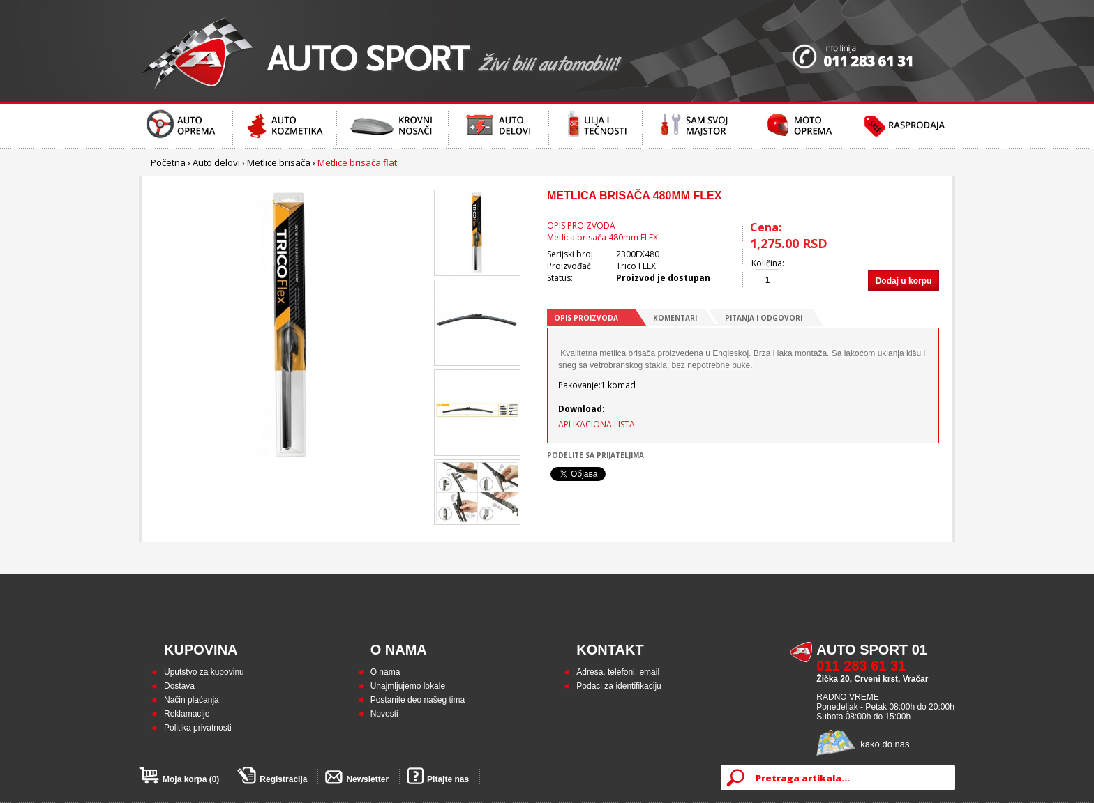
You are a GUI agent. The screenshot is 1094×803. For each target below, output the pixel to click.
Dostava (179, 686)
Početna (168, 162)
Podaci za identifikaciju (618, 686)
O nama (385, 672)
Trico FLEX (636, 266)
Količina (766, 263)
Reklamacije (186, 714)
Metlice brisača (278, 162)
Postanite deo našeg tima (417, 700)
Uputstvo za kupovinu (204, 672)
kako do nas (884, 744)
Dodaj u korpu (904, 281)
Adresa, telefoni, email (617, 672)
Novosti (384, 714)
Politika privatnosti (198, 728)
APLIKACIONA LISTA (596, 424)
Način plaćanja (191, 700)
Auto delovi (216, 162)
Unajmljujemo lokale (407, 686)
